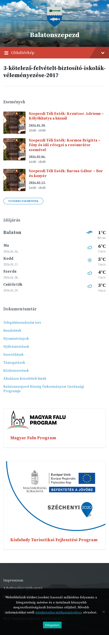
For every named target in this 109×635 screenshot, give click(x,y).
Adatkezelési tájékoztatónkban (58, 612)
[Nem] (103, 611)
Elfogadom (52, 625)
